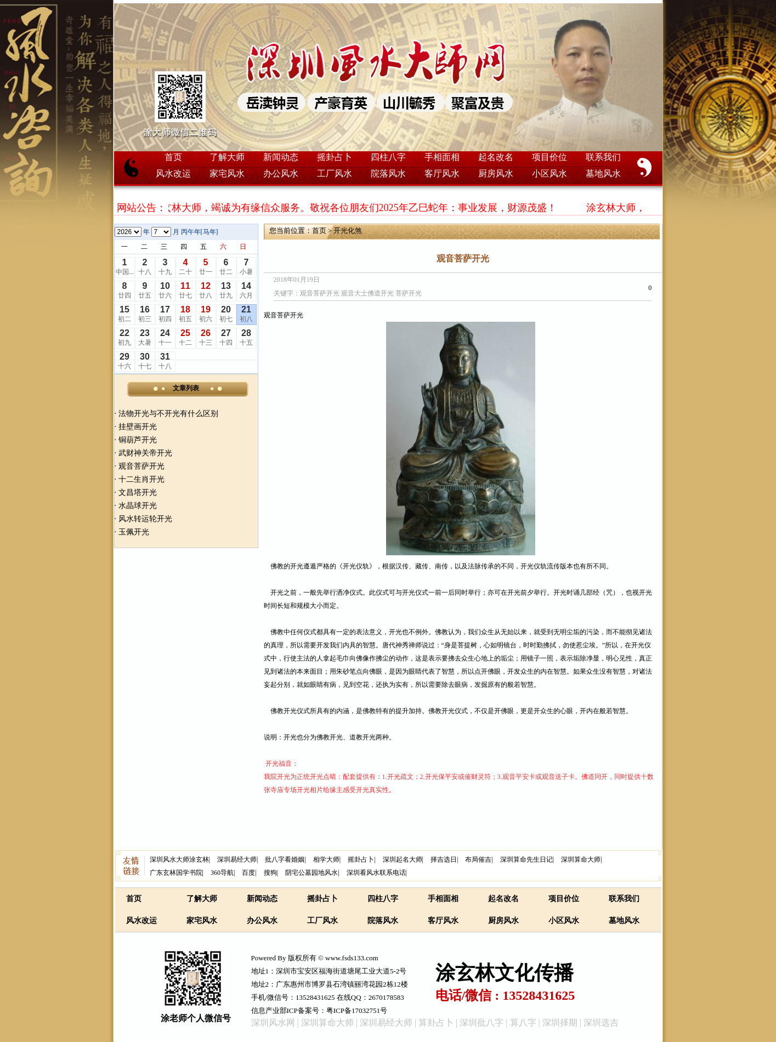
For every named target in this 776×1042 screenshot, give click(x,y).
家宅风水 (227, 173)
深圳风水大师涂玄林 (179, 859)
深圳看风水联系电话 (376, 872)
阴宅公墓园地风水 (311, 872)
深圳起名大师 (402, 859)
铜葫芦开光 (137, 440)
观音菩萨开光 (141, 466)
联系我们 (603, 157)
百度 (248, 872)
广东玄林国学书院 (176, 872)
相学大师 (326, 859)
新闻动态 (280, 157)
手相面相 (442, 157)
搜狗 (270, 872)
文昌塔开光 (137, 492)
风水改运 (173, 173)
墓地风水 (603, 173)
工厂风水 (334, 173)
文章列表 (186, 388)
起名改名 (495, 157)
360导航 (222, 872)
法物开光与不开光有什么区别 (168, 413)
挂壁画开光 (137, 427)
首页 (173, 157)
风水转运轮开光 (145, 519)
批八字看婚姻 (284, 859)
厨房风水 (495, 173)
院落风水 (388, 173)
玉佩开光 (133, 532)
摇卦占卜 (334, 157)
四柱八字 (388, 157)
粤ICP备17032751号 (356, 1010)
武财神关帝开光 (145, 453)
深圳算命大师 (581, 859)
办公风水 (280, 173)
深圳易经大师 (237, 859)
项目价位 (549, 157)
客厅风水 (442, 173)
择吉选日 (444, 859)
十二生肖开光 (141, 479)
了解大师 (227, 157)
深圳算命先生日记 (526, 859)
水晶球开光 (137, 506)
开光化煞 (347, 230)
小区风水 (549, 173)
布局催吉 (478, 859)
